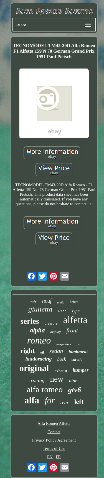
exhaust (60, 371)
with (62, 311)
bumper (80, 370)
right (27, 350)
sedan (56, 351)
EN (50, 457)
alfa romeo (45, 389)
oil (42, 352)
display (55, 332)
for (50, 400)
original (34, 368)
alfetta (75, 320)
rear (64, 402)
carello (77, 359)
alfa (31, 400)
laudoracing (39, 359)
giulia (60, 302)
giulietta (40, 309)
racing (38, 380)
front (72, 330)
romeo (39, 340)
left (78, 401)
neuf (47, 301)
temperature (63, 344)
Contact (53, 432)
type (76, 310)
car (79, 344)
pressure (51, 323)
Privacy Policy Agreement (54, 440)
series (30, 321)
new (57, 378)
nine (73, 380)
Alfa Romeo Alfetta (53, 423)
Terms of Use (54, 448)
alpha (37, 330)
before (74, 302)
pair (33, 301)
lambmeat (78, 351)
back (61, 359)
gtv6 (74, 390)
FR (58, 457)
